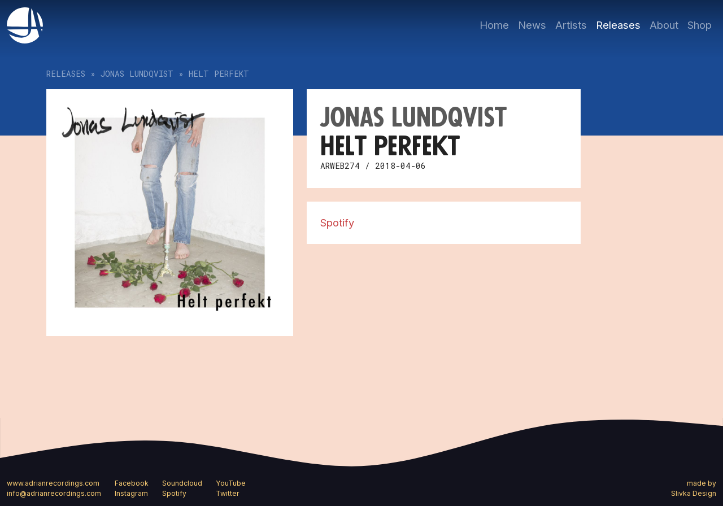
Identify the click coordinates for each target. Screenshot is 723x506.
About (664, 25)
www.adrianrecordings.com (53, 483)
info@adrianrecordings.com (54, 493)
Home (494, 25)
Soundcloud (182, 483)
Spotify (337, 222)
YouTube (231, 483)
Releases (618, 25)
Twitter (227, 493)
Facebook (132, 483)
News (532, 25)
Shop (699, 25)
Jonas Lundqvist (137, 73)
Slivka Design (693, 493)
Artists (571, 25)
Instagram (131, 493)
